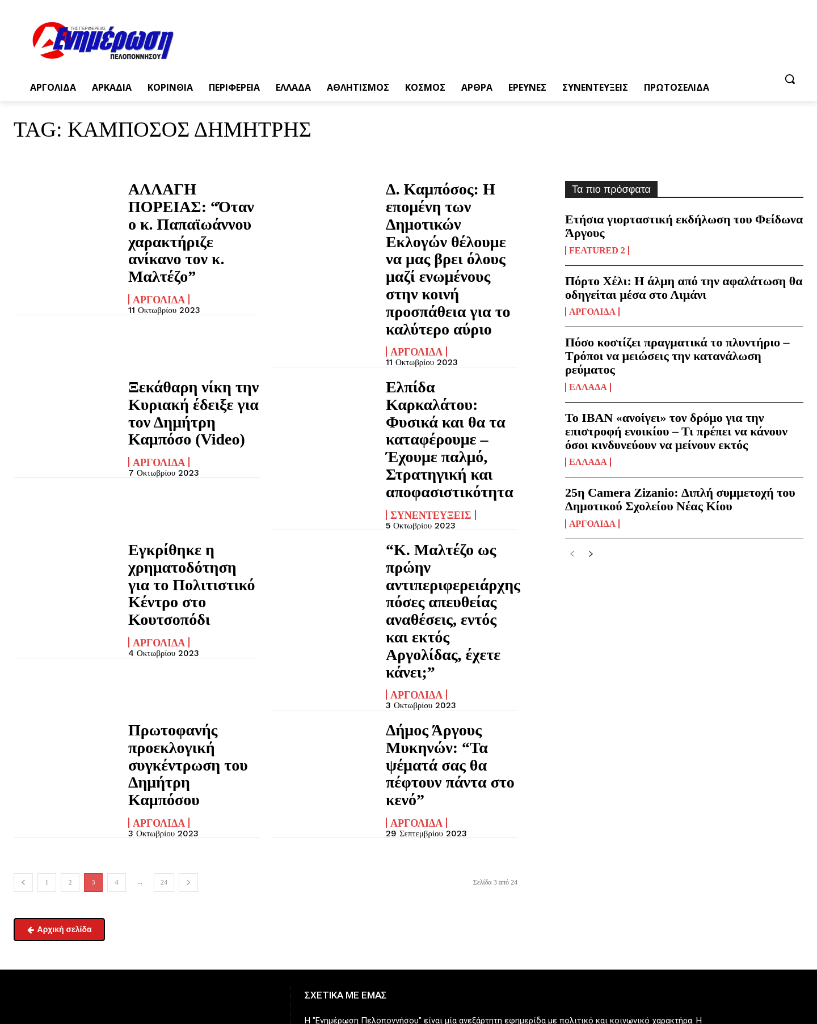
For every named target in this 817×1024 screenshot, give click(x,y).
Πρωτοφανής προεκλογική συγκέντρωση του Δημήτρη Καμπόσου (182, 576)
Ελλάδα (588, 387)
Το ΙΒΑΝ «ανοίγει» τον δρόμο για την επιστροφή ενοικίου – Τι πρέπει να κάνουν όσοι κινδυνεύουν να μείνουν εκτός (676, 431)
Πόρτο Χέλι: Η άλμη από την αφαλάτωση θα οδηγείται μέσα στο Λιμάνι (684, 288)
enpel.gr (394, 920)
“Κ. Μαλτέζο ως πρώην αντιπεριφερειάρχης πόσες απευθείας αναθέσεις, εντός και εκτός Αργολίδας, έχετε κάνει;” (448, 467)
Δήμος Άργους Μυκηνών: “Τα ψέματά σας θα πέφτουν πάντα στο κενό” (448, 576)
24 (164, 678)
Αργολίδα (159, 263)
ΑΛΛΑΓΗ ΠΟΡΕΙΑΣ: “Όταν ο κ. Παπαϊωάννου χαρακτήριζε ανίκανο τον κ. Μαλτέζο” (187, 214)
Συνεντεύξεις (430, 400)
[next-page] (188, 677)
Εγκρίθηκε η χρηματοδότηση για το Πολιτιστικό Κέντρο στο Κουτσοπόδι (193, 454)
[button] (789, 78)
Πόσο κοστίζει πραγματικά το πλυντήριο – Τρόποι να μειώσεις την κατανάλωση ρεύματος (677, 355)
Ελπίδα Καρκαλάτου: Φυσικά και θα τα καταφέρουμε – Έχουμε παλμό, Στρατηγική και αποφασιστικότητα (448, 351)
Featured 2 (597, 250)
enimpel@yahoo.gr (105, 986)
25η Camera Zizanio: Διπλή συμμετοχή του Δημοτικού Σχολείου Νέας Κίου (680, 499)
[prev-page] (23, 677)
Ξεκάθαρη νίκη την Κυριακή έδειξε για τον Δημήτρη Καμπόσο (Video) (189, 345)
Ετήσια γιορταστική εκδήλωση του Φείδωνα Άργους (684, 226)
